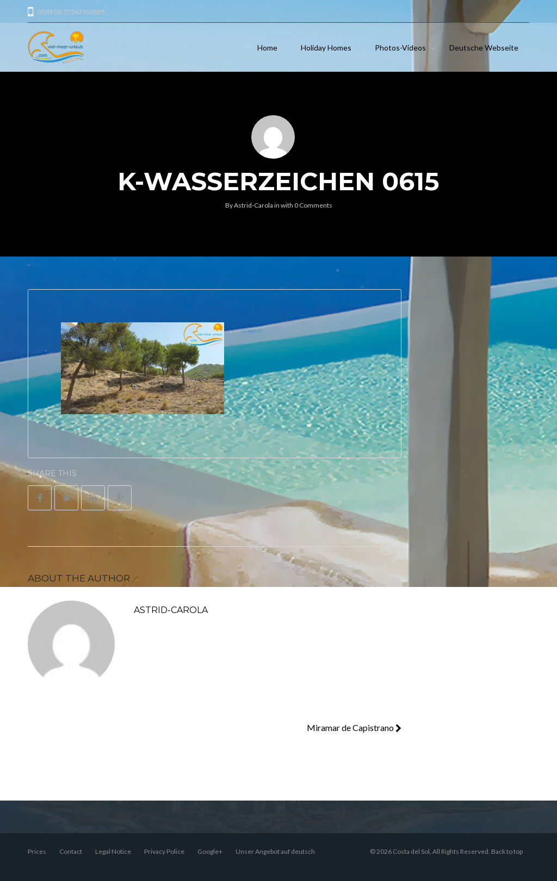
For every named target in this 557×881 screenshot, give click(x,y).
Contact (70, 851)
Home (267, 47)
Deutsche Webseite (483, 47)
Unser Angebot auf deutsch (275, 851)
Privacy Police (164, 851)
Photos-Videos (400, 47)
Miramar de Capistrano (354, 727)
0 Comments (313, 205)
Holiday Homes (326, 47)
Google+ (209, 851)
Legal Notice (113, 851)
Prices (37, 851)
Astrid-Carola (253, 205)
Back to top (507, 851)
